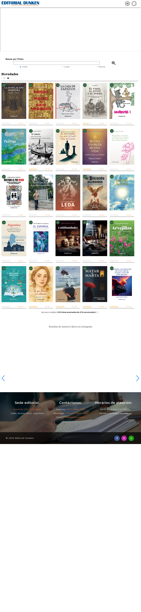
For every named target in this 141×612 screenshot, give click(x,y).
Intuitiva (102, 67)
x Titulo (24, 67)
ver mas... (21, 123)
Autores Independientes (25, 5)
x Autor (67, 67)
